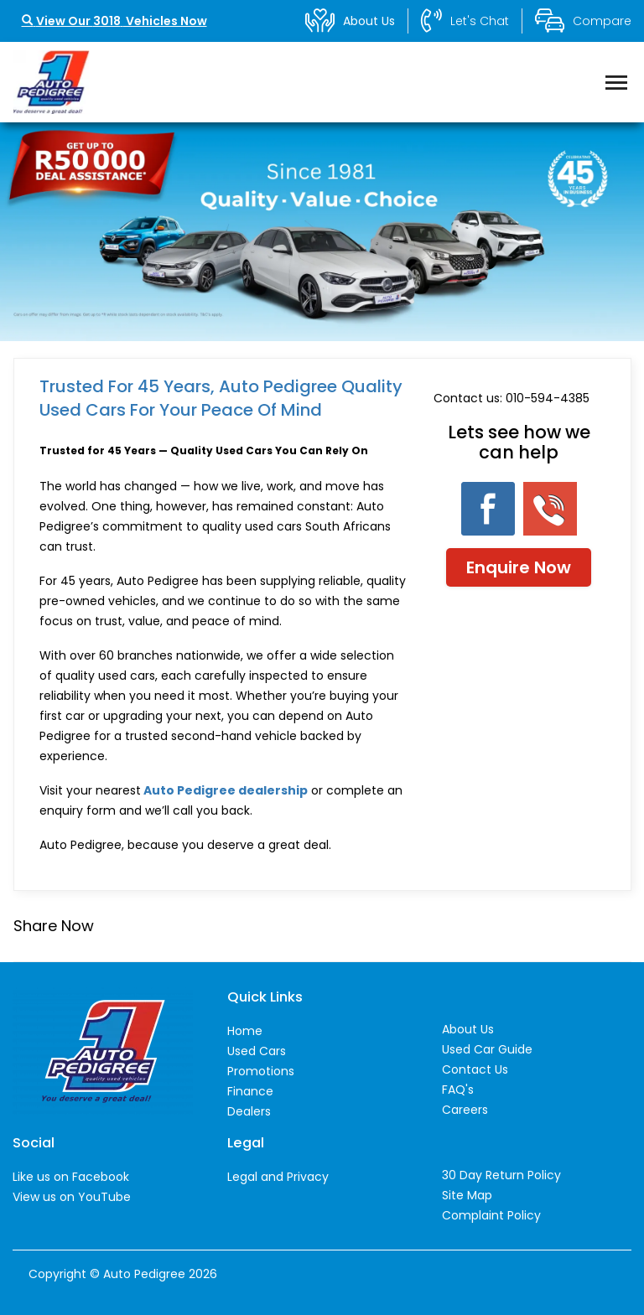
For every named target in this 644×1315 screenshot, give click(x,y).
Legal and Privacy (278, 1176)
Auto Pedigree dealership (225, 790)
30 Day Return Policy (501, 1175)
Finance (250, 1091)
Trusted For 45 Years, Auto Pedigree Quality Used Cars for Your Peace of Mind (220, 398)
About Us (468, 1029)
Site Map (467, 1195)
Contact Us (475, 1069)
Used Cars (256, 1051)
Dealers (249, 1111)
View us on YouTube (72, 1196)
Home (244, 1030)
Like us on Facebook (71, 1176)
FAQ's (458, 1089)
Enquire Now (518, 567)
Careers (465, 1109)
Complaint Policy (491, 1215)
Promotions (260, 1071)
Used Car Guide (487, 1049)
